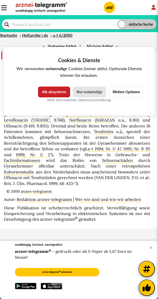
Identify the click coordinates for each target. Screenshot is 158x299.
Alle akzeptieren (54, 92)
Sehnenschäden (117, 160)
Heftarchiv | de (35, 35)
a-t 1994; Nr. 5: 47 (104, 148)
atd (109, 7)
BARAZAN (105, 120)
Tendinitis (103, 131)
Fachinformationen (22, 160)
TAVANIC (41, 120)
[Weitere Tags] (146, 269)
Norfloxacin (80, 120)
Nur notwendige (89, 92)
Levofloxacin (16, 120)
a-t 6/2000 (62, 35)
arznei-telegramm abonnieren (57, 271)
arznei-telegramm (36, 191)
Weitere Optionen (126, 92)
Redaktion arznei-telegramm (44, 199)
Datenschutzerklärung (94, 100)
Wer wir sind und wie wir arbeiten (108, 199)
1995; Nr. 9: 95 (136, 148)
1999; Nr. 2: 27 (34, 154)
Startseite (8, 35)
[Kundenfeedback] (146, 287)
